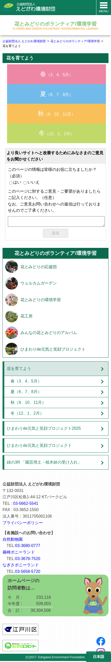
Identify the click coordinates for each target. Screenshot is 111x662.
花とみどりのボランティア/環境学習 (75, 41)
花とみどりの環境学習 (40, 301)
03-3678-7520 (27, 560)
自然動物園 (13, 540)
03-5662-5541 (25, 504)
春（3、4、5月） (26, 382)
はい (15, 182)
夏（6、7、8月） (26, 393)
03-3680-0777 (27, 546)
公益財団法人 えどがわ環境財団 (24, 41)
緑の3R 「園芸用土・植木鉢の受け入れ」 (44, 463)
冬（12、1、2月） (27, 414)
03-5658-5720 (27, 572)
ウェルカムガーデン (38, 284)
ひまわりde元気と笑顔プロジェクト (53, 350)
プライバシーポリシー (23, 524)
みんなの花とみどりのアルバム (48, 334)
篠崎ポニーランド (19, 553)
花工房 (26, 317)
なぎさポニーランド (21, 566)
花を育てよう (19, 369)
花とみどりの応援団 (38, 268)
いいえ (31, 182)
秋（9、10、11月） (28, 403)
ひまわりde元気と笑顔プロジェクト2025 (44, 429)
